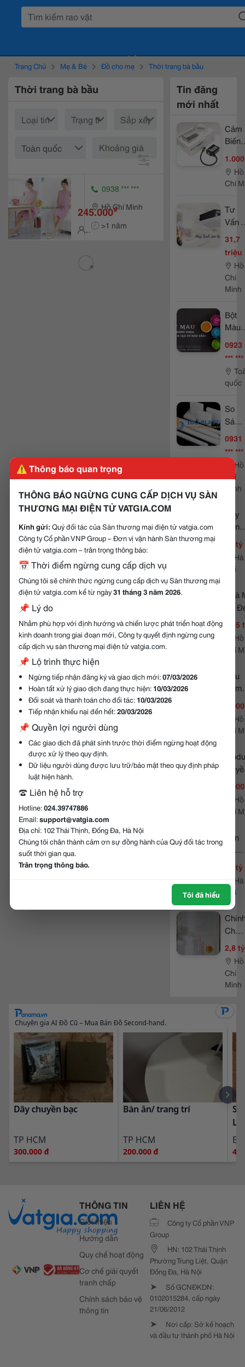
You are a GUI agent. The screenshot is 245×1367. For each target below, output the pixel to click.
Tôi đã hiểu (201, 894)
